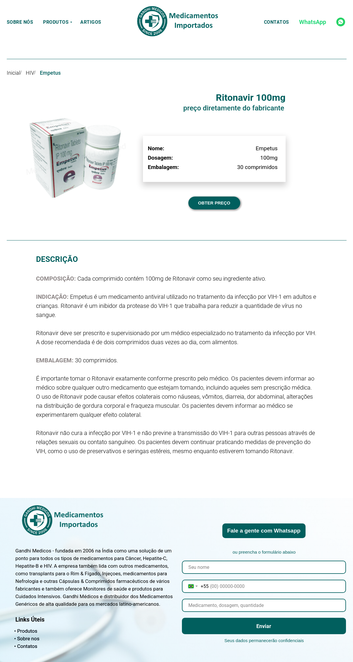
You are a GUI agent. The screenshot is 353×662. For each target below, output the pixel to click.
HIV (30, 73)
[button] (214, 203)
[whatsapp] (340, 22)
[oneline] (264, 605)
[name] (264, 567)
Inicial (13, 73)
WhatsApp (312, 21)
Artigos (90, 22)
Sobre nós (20, 22)
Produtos (56, 22)
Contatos (276, 22)
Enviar (263, 626)
